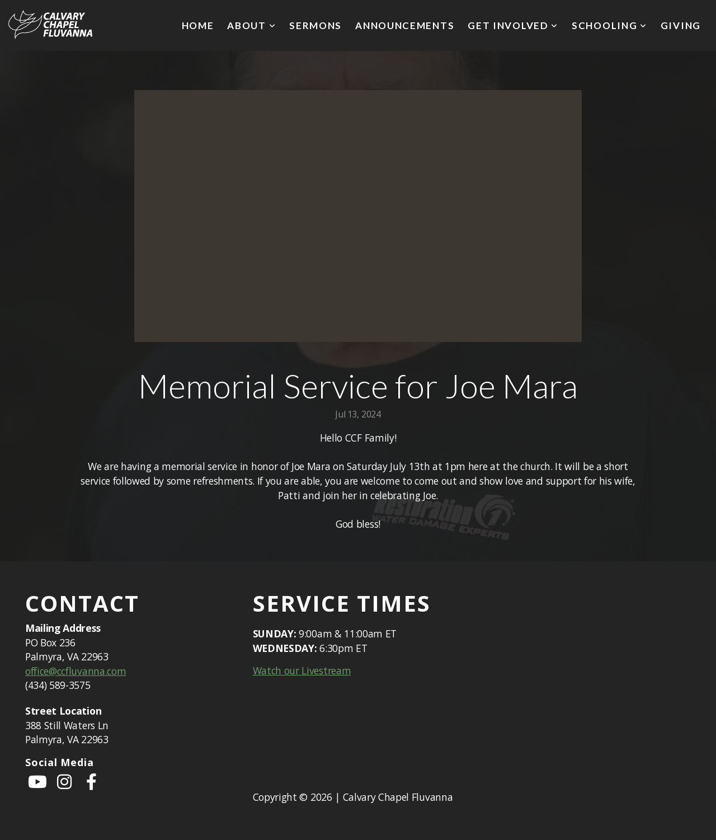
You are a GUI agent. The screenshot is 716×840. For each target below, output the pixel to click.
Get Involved (513, 25)
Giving (681, 25)
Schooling (609, 25)
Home (198, 25)
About (251, 25)
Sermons (315, 25)
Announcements (404, 25)
